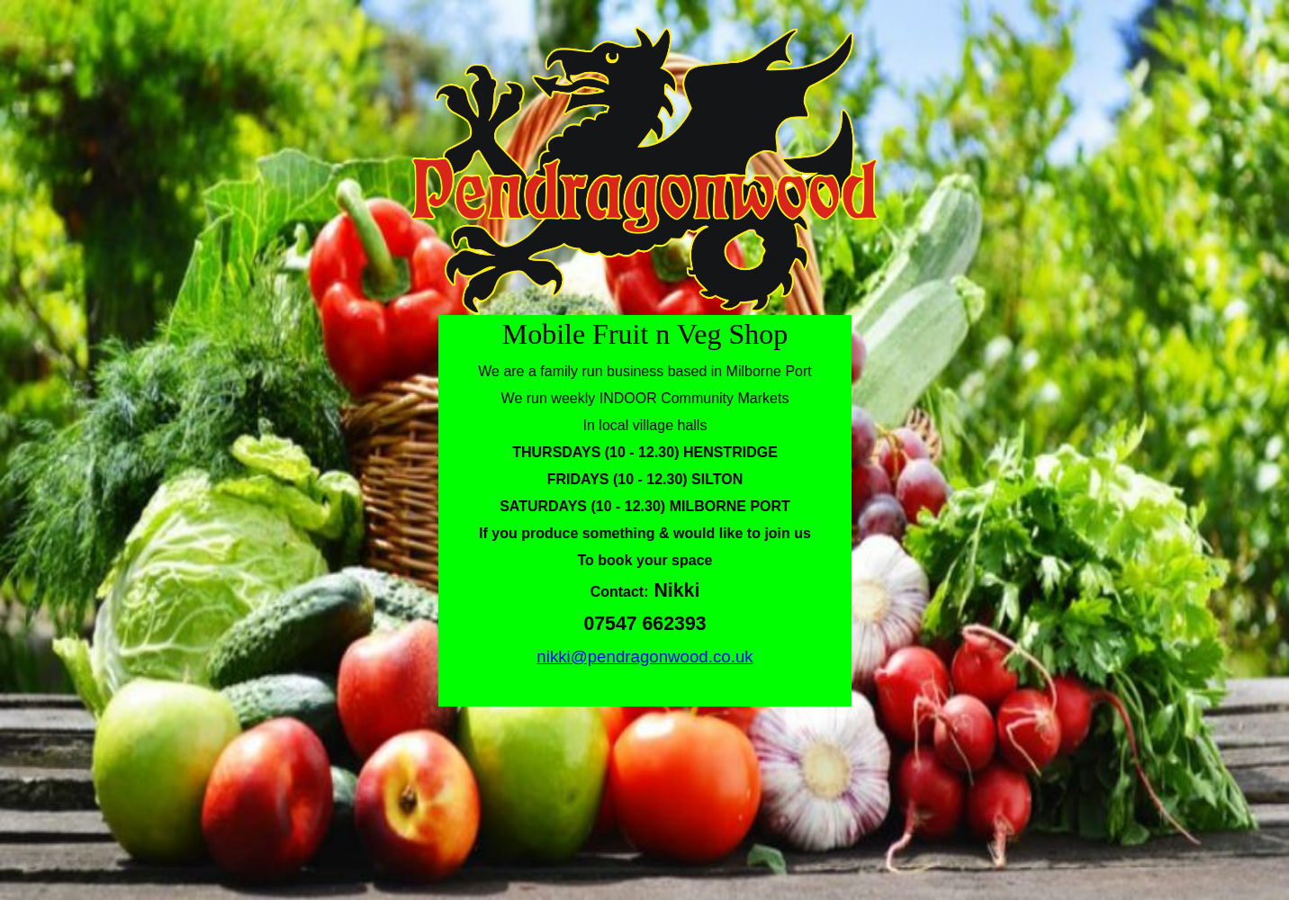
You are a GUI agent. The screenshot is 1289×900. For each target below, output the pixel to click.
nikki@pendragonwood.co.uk (644, 656)
